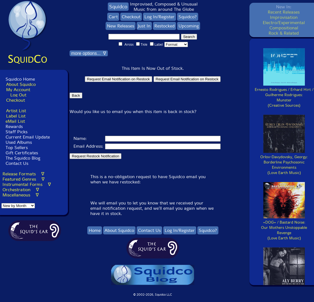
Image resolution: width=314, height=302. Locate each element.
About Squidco (21, 84)
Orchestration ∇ (20, 189)
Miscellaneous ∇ (20, 195)
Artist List (16, 110)
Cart (113, 16)
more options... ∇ (88, 53)
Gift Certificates (22, 152)
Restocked (164, 26)
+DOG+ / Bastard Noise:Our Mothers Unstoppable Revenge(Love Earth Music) (284, 227)
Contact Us (16, 163)
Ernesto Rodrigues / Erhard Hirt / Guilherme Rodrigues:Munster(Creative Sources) (284, 95)
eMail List (15, 121)
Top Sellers (17, 147)
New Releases (120, 26)
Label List (15, 116)
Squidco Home (20, 79)
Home (95, 230)
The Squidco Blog (23, 158)
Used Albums (19, 142)
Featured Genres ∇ (23, 179)
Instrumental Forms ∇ (26, 184)
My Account (18, 89)
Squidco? (187, 16)
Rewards (14, 126)
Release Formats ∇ (23, 173)
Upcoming (188, 26)
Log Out (18, 95)
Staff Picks (16, 131)
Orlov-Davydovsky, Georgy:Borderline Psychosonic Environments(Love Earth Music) (284, 162)
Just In (144, 26)
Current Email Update (27, 137)
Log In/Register (159, 16)
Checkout (15, 100)
